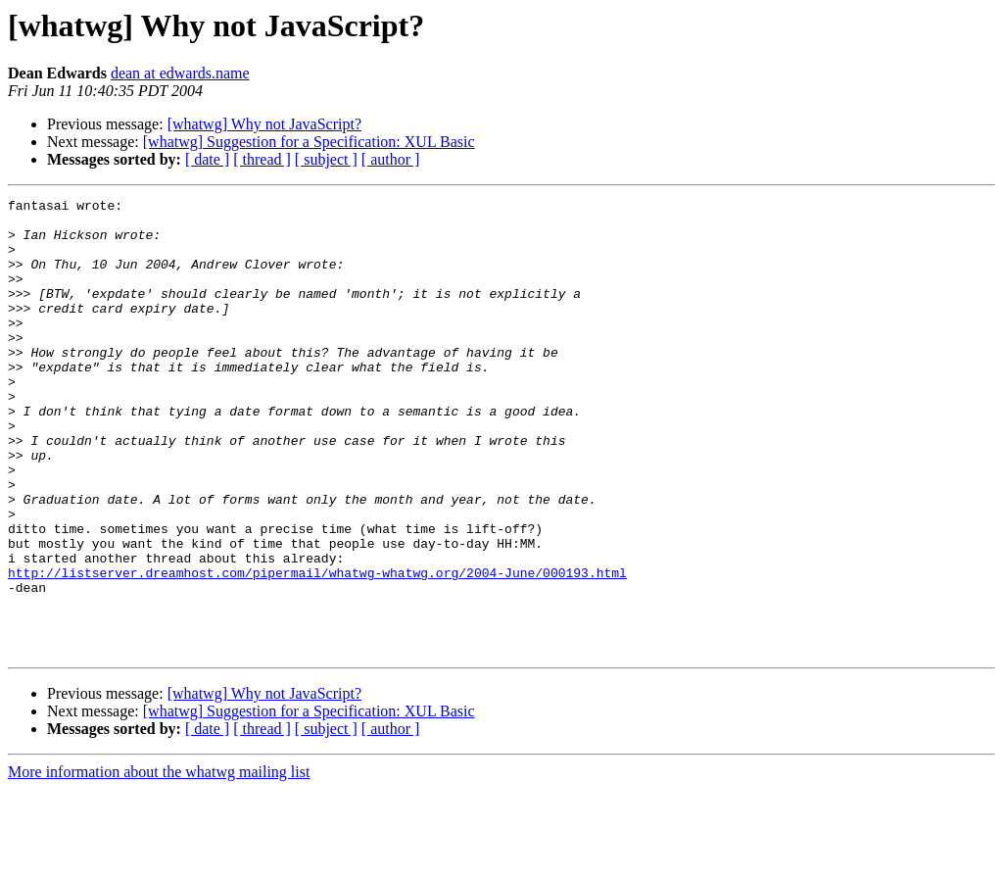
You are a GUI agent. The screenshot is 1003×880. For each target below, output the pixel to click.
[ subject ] (326, 159)
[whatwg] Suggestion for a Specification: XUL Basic (309, 141)
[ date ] (207, 159)
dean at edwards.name (180, 73)
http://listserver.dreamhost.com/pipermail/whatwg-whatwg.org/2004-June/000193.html (317, 649)
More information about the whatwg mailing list (159, 863)
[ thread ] (262, 159)
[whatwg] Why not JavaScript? (264, 124)
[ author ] (390, 159)
